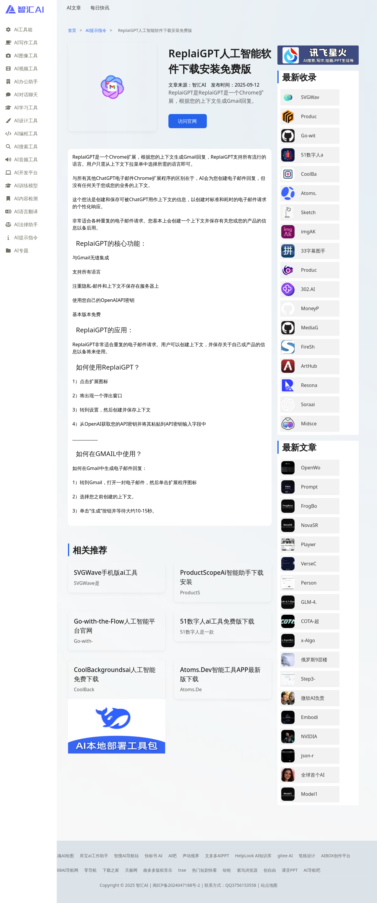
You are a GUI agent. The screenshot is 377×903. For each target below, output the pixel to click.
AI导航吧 (311, 870)
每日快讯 (99, 7)
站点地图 (269, 885)
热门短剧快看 (204, 870)
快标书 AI (153, 855)
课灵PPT (290, 870)
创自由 (270, 870)
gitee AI (285, 855)
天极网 (131, 870)
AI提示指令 (96, 30)
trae (182, 870)
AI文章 (74, 7)
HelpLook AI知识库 (253, 855)
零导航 (90, 870)
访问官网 (187, 121)
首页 (72, 30)
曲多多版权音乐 (157, 870)
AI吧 (172, 855)
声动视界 (191, 855)
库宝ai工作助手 (94, 855)
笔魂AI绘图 (63, 855)
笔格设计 (307, 855)
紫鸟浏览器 (247, 870)
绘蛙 (227, 870)
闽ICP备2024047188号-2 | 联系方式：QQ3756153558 (205, 885)
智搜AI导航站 (126, 855)
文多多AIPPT (217, 855)
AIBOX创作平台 (335, 855)
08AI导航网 (67, 870)
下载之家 (111, 870)
